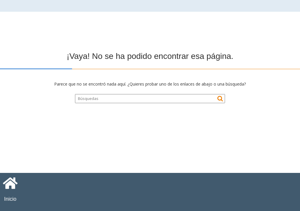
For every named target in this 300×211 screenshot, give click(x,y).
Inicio (10, 199)
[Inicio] (10, 183)
